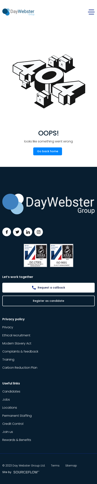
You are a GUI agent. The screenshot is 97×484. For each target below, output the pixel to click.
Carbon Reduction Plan (19, 367)
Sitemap (71, 465)
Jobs (6, 399)
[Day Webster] (18, 12)
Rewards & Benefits (16, 440)
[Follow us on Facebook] (6, 232)
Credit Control (12, 424)
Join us (7, 432)
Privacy (7, 327)
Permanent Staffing (17, 415)
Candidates (11, 391)
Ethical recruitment (16, 335)
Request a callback (51, 287)
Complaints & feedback (20, 351)
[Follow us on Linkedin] (28, 232)
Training (8, 359)
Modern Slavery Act (16, 343)
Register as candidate (48, 301)
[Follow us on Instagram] (38, 232)
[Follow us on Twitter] (17, 232)
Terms (55, 465)
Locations (9, 407)
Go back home (47, 151)
